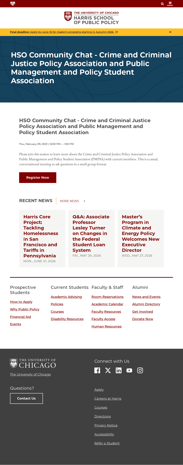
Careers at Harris (107, 399)
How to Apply (21, 302)
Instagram (140, 370)
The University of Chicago (30, 374)
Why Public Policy (24, 309)
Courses (57, 312)
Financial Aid (20, 317)
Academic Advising (66, 297)
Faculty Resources (106, 312)
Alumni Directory (146, 304)
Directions (102, 416)
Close (170, 32)
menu (170, 4)
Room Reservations (107, 297)
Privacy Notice (106, 425)
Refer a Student (107, 443)
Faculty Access (103, 319)
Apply (99, 390)
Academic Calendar (107, 304)
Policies (57, 304)
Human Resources (107, 327)
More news (69, 201)
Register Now (37, 178)
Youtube (129, 370)
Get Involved (142, 312)
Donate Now (142, 319)
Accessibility (104, 434)
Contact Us (26, 398)
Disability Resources (67, 319)
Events (15, 324)
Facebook (97, 370)
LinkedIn (119, 370)
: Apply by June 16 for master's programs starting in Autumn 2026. (62, 32)
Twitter (108, 370)
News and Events (146, 297)
